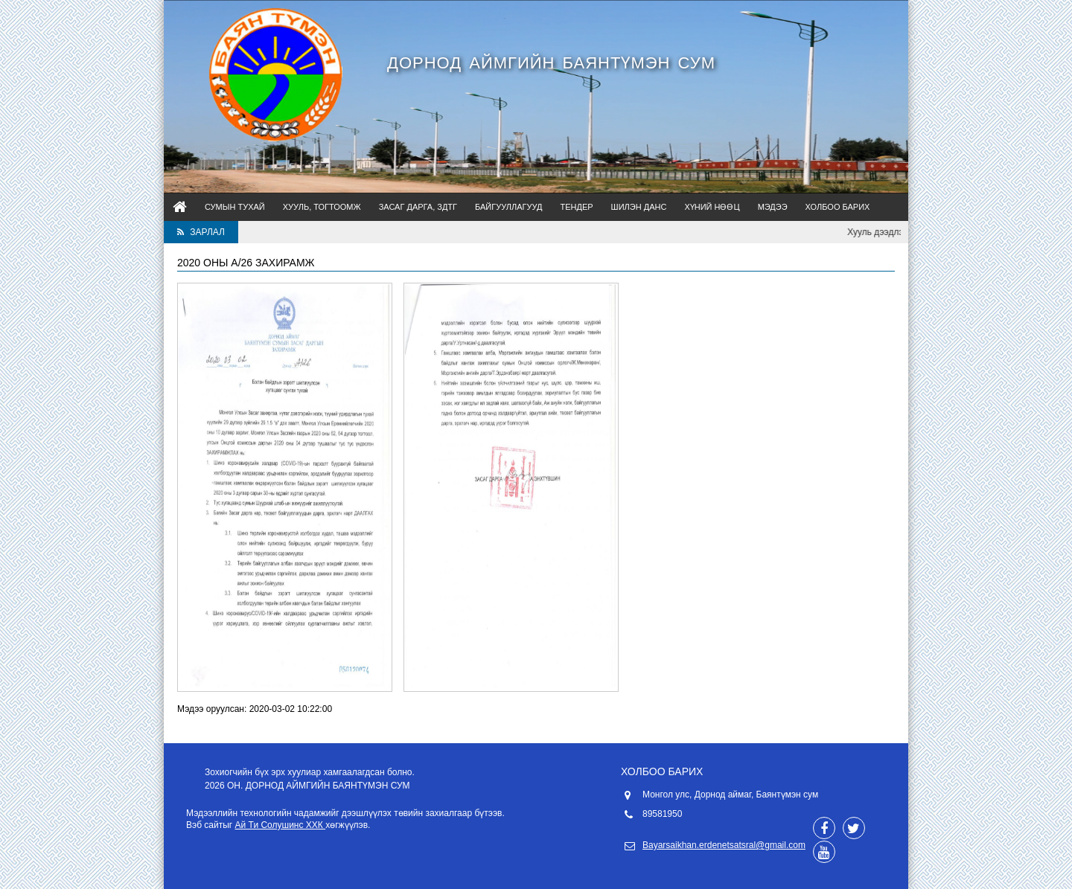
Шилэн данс (639, 206)
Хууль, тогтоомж (322, 206)
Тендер (576, 206)
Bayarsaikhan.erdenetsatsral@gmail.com (723, 845)
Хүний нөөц (711, 206)
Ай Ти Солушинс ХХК (280, 825)
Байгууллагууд (508, 206)
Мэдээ (773, 206)
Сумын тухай (235, 206)
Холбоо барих (837, 206)
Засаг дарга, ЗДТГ (418, 206)
